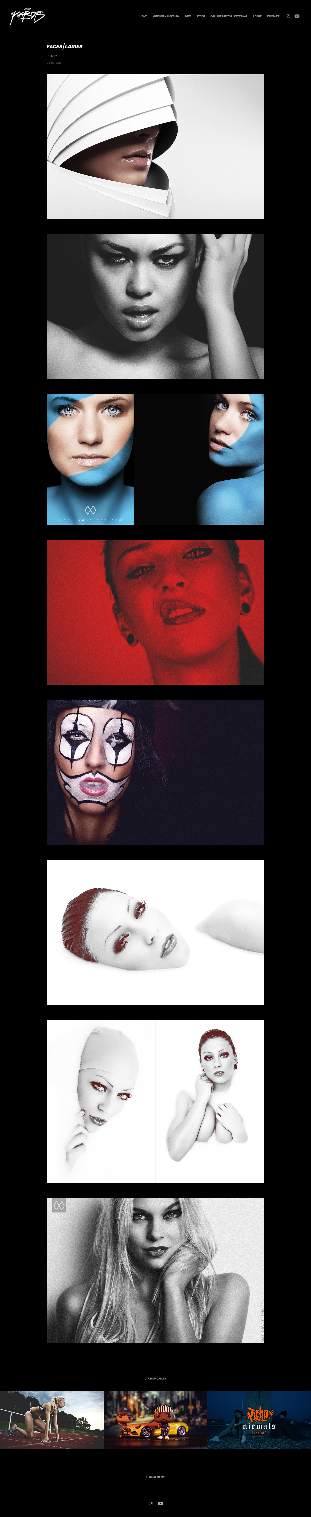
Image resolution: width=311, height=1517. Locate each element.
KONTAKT (273, 16)
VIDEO (201, 16)
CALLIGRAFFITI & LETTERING (228, 16)
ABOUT (257, 16)
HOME (143, 16)
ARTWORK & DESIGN (166, 16)
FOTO (188, 16)
